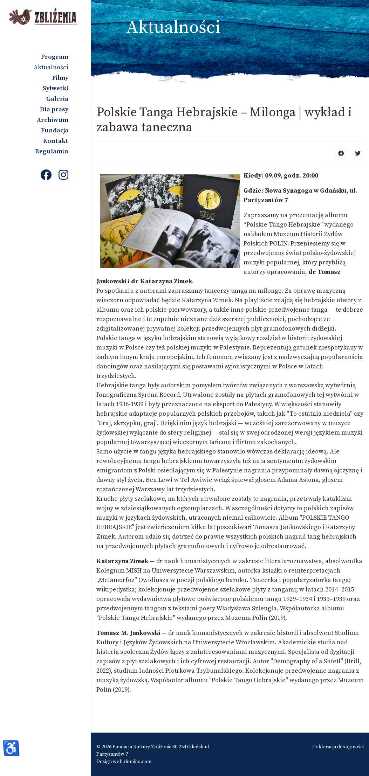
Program (54, 57)
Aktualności (51, 67)
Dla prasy (54, 109)
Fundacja (54, 130)
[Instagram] (63, 176)
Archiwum (52, 120)
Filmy (60, 78)
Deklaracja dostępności (338, 747)
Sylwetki (55, 88)
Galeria (57, 99)
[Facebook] (46, 176)
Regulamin (51, 151)
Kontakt (55, 141)
